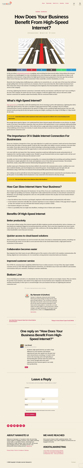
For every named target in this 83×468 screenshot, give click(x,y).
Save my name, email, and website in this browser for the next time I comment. (40, 412)
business (28, 290)
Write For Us (55, 4)
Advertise (62, 4)
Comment (27, 390)
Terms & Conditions (20, 453)
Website (26, 407)
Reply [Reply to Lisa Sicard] (26, 369)
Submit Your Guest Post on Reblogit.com (55, 454)
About (43, 4)
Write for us (29, 448)
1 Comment (53, 34)
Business (37, 13)
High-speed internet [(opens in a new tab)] (12, 107)
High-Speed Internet (34, 290)
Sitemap (28, 453)
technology (44, 290)
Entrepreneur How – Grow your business (54, 456)
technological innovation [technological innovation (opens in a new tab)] (24, 75)
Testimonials (48, 4)
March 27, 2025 (45, 34)
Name (26, 401)
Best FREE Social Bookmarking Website (54, 453)
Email (43, 401)
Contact (67, 4)
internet (40, 290)
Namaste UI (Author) (34, 34)
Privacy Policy (10, 453)
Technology (44, 13)
